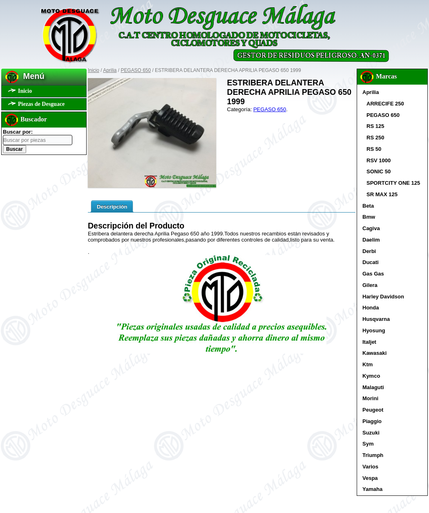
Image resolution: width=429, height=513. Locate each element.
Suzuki (371, 433)
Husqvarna (376, 319)
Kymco (371, 376)
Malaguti (373, 387)
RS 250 (375, 137)
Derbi (369, 251)
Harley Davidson (383, 296)
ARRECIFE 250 (385, 104)
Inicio (25, 91)
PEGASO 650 (136, 70)
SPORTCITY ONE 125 (393, 183)
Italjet (369, 342)
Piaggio (372, 421)
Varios (370, 467)
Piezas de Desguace (41, 104)
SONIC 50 (378, 171)
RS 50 (373, 149)
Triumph (372, 455)
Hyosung (373, 330)
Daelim (371, 240)
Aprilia (109, 70)
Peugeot (372, 410)
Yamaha (372, 489)
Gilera (370, 285)
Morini (370, 398)
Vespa (370, 478)
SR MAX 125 (382, 194)
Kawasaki (374, 353)
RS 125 (375, 126)
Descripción (112, 207)
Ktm (367, 364)
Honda (370, 308)
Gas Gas (373, 274)
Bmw (368, 217)
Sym (367, 444)
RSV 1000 (378, 160)
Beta (368, 206)
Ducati (370, 262)
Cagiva (371, 228)
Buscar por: (18, 132)
